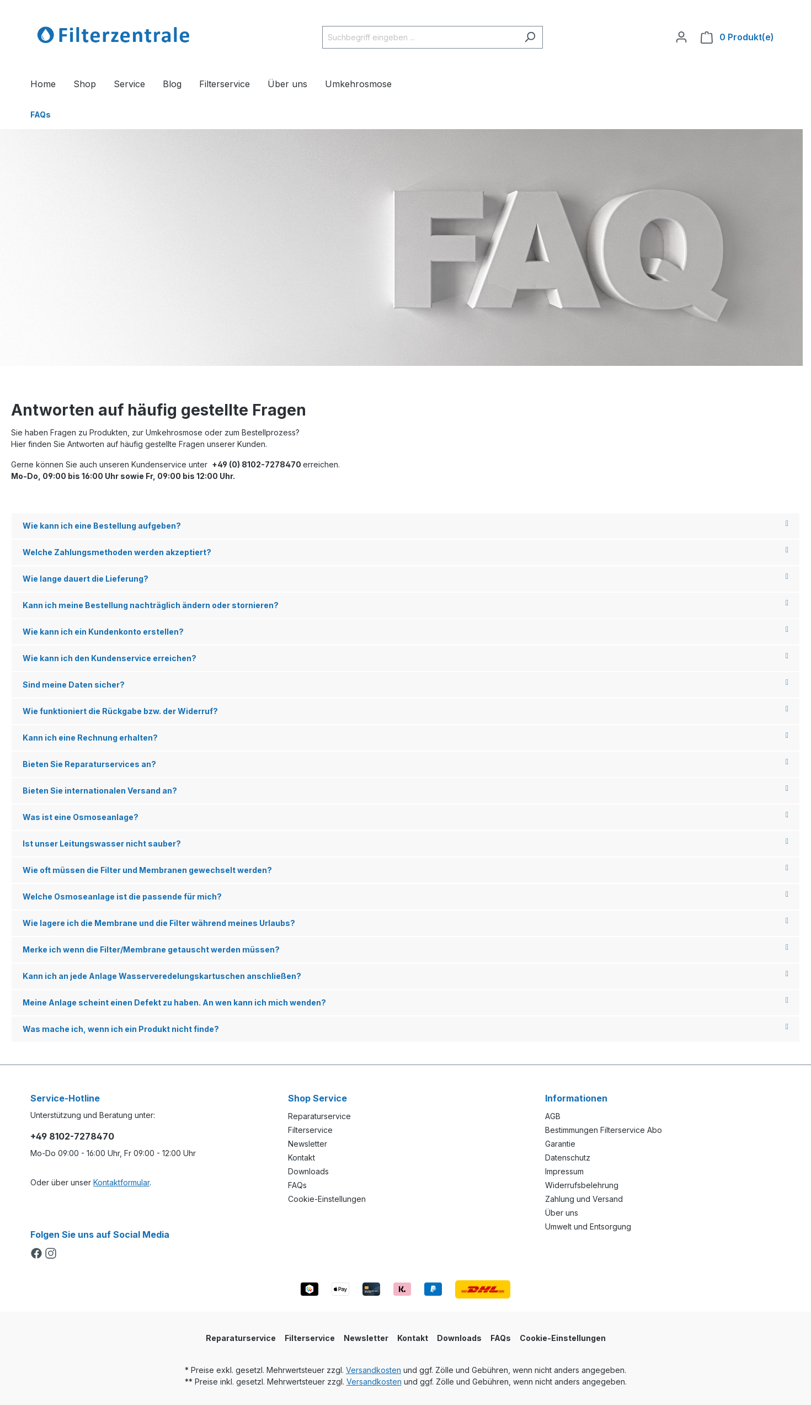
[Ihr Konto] (681, 36)
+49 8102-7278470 (72, 1136)
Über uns (561, 1212)
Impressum (564, 1171)
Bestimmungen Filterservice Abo (603, 1130)
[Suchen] (530, 37)
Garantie (560, 1143)
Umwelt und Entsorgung (588, 1226)
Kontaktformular (121, 1182)
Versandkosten (373, 1370)
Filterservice (310, 1130)
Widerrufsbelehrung (581, 1185)
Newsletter (307, 1143)
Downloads (308, 1171)
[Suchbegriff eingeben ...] (419, 37)
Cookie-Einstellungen (327, 1199)
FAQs (297, 1185)
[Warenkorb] (737, 37)
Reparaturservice (319, 1116)
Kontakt (301, 1157)
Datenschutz (567, 1157)
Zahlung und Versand (584, 1199)
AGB (553, 1116)
